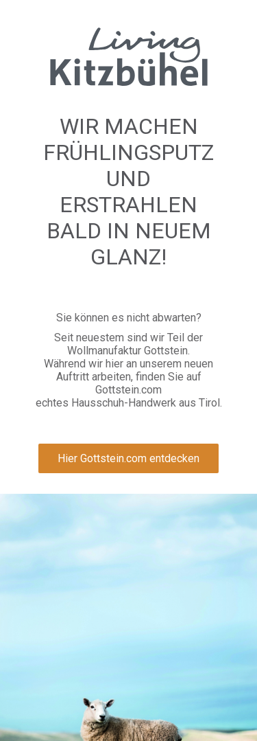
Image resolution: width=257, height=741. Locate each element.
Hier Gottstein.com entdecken (128, 458)
